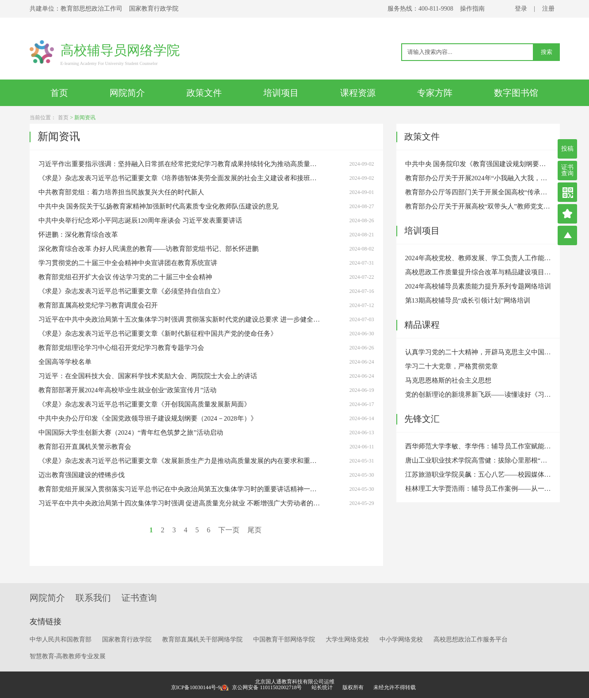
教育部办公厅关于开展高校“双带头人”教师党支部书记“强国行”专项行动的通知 (478, 206)
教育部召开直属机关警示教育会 (84, 446)
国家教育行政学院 (127, 639)
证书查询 (567, 170)
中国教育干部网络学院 (284, 639)
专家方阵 (434, 93)
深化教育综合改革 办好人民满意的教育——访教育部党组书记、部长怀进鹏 (148, 248)
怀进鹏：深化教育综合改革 (78, 234)
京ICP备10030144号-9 (196, 687)
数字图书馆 (516, 93)
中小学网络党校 (401, 639)
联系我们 (93, 598)
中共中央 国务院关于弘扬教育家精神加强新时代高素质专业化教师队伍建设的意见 (158, 206)
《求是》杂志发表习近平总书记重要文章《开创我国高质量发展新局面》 (144, 404)
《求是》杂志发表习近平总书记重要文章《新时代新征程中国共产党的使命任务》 (157, 333)
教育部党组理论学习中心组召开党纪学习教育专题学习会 (121, 347)
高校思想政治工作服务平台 (470, 639)
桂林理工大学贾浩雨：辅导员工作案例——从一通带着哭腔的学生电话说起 (478, 488)
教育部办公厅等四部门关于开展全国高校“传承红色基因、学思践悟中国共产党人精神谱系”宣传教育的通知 (478, 192)
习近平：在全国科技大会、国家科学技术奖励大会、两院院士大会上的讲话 (147, 375)
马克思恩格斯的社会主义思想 (448, 380)
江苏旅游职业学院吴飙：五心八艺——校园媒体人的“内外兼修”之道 (478, 474)
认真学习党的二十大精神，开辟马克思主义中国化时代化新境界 (478, 352)
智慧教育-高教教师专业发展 (68, 656)
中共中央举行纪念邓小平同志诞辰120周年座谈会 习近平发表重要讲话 (140, 220)
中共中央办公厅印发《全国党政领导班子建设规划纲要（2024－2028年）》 (147, 418)
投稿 (567, 148)
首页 (59, 93)
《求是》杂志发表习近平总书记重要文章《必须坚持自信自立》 (131, 291)
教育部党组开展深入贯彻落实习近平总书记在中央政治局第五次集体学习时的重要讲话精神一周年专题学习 (179, 489)
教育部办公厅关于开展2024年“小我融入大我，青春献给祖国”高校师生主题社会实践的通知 (478, 178)
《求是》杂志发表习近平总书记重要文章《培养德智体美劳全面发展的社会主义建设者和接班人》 (179, 178)
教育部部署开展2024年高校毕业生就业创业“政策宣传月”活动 (127, 390)
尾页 (254, 530)
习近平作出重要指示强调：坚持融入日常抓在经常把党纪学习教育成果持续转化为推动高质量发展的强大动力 (179, 163)
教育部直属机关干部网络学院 (202, 639)
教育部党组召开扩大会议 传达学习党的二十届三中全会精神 (125, 277)
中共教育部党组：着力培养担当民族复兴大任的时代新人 (121, 192)
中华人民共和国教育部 (60, 639)
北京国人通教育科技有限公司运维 (294, 682)
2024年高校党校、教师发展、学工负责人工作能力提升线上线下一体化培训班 (478, 258)
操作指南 (472, 8)
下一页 (228, 530)
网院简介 (127, 93)
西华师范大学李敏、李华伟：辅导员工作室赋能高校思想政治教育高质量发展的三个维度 (478, 446)
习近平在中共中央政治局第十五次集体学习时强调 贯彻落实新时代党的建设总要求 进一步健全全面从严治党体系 (179, 319)
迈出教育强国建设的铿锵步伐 (81, 474)
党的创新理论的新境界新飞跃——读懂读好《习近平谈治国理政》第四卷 (478, 394)
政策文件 (204, 93)
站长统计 (322, 687)
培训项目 (281, 93)
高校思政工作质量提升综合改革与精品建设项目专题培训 (478, 272)
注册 (548, 8)
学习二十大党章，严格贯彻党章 (451, 366)
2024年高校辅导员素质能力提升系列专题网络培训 (478, 286)
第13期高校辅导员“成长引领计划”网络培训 (467, 300)
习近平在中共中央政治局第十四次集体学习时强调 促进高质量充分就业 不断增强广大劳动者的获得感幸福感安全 (179, 503)
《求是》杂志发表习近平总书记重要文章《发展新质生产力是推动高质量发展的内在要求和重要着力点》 (179, 460)
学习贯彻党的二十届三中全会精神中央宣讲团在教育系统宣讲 (127, 262)
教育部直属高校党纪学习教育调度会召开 (98, 305)
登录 (521, 8)
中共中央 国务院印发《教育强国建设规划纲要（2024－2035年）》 (478, 163)
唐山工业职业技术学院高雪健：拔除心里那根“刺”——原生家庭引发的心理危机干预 (478, 460)
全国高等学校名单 (64, 361)
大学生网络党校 (347, 639)
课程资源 (358, 93)
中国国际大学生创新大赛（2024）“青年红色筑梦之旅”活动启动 (130, 432)
